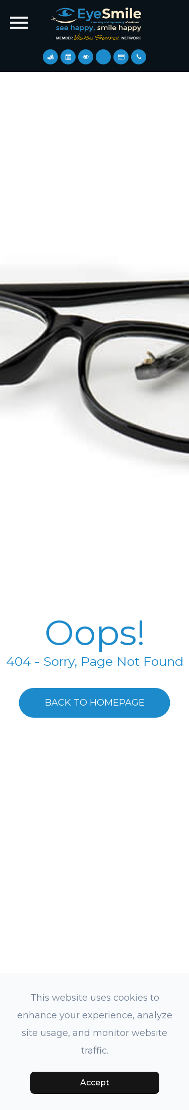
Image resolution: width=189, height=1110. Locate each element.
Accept (94, 1082)
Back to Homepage (95, 702)
